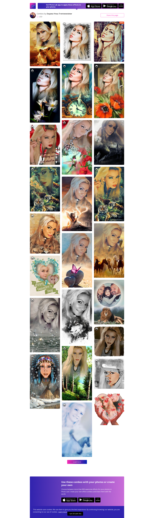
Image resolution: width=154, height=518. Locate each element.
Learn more (62, 512)
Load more (77, 462)
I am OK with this (75, 514)
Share (112, 15)
